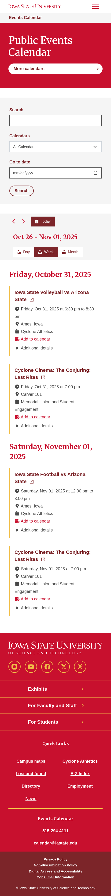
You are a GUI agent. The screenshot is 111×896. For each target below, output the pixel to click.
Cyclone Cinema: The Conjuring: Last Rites (56, 373)
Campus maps (30, 761)
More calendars (29, 68)
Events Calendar (25, 17)
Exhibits (37, 689)
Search (16, 109)
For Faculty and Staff (52, 705)
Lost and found (31, 773)
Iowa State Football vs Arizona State (53, 478)
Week (46, 252)
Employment (80, 786)
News (30, 798)
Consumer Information (55, 877)
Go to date (19, 162)
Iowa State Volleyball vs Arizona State (53, 295)
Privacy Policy (55, 859)
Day (24, 252)
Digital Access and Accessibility (55, 871)
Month (70, 252)
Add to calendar (32, 339)
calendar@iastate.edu (55, 843)
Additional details (37, 348)
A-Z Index (80, 773)
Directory (31, 786)
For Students (43, 722)
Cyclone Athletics (80, 761)
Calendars (19, 136)
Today (43, 221)
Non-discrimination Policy (55, 865)
